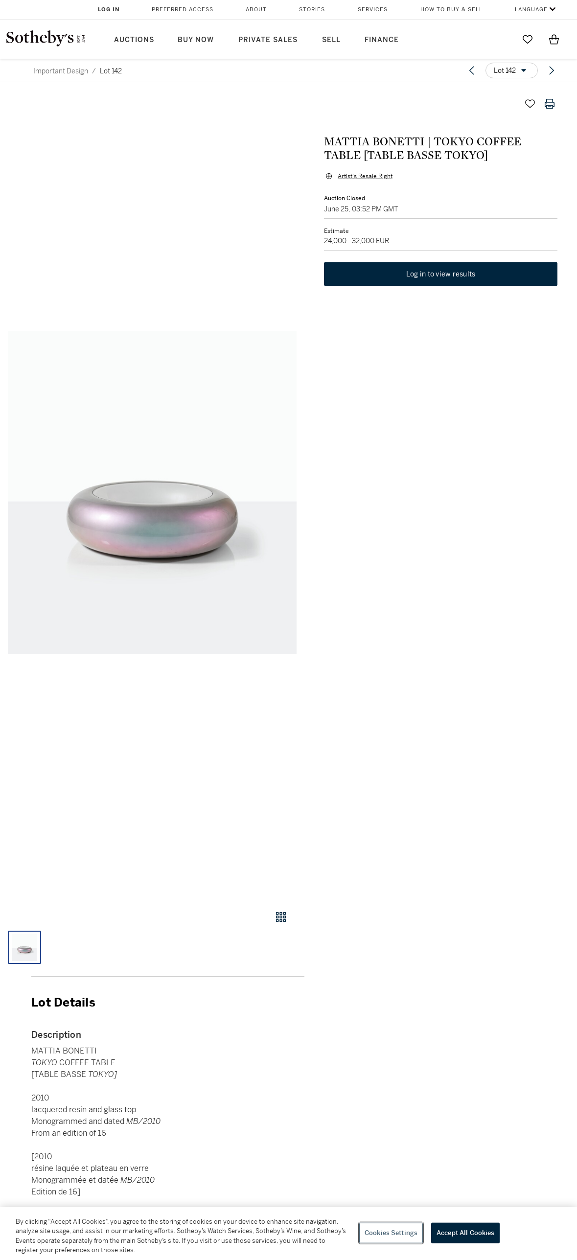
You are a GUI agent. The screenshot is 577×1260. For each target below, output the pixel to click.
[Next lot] (551, 70)
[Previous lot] (472, 70)
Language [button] (531, 9)
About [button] (256, 9)
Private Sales (268, 40)
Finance (382, 40)
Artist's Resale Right (365, 176)
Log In (109, 9)
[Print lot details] (549, 104)
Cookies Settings (391, 1233)
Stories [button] (312, 9)
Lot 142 (111, 71)
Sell (331, 40)
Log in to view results (441, 274)
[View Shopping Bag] (554, 39)
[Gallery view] (281, 917)
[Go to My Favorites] (527, 39)
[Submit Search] (501, 39)
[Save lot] (530, 104)
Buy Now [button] (196, 40)
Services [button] (373, 9)
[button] (152, 492)
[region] (288, 1233)
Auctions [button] (134, 40)
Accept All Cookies (465, 1233)
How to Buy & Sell (451, 9)
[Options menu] (511, 70)
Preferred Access (182, 9)
